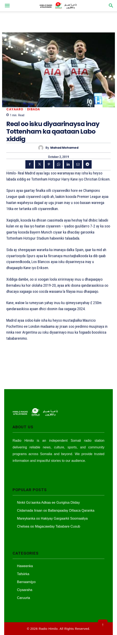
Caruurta (23, 598)
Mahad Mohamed (64, 148)
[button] (7, 5)
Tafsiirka (23, 574)
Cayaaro (14, 109)
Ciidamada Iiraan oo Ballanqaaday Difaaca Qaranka (55, 510)
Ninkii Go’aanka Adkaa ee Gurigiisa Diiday (48, 502)
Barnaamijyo (26, 582)
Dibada (33, 109)
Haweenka (25, 566)
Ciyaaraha (24, 590)
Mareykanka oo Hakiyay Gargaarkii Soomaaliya (52, 518)
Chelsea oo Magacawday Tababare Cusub (48, 526)
